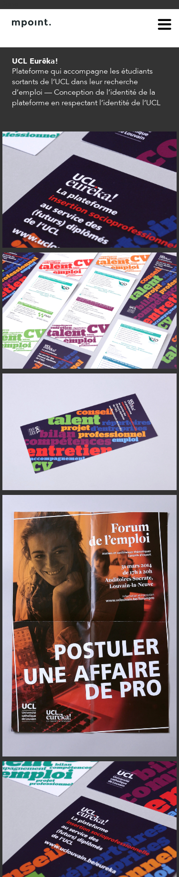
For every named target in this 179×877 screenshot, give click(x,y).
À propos (27, 37)
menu (165, 26)
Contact (65, 37)
